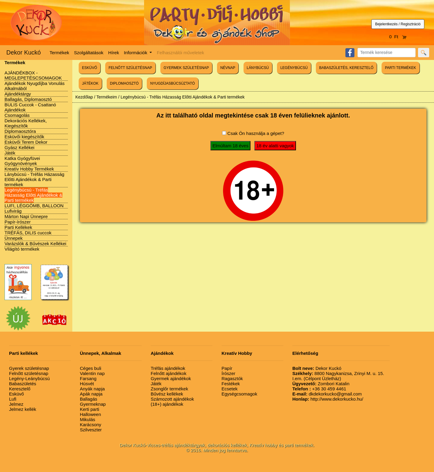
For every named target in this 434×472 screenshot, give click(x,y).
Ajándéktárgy (18, 93)
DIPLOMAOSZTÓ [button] (124, 83)
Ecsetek (229, 388)
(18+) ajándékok (167, 404)
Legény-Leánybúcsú (29, 378)
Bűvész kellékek (167, 393)
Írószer (228, 373)
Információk (136, 52)
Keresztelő (19, 388)
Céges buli (90, 368)
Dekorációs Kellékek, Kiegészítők (26, 123)
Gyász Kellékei (19, 147)
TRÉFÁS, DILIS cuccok (28, 232)
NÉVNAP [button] (227, 68)
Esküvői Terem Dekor (26, 142)
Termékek (59, 52)
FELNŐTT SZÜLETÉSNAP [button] (130, 68)
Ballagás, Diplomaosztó (28, 99)
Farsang (88, 378)
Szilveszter (91, 429)
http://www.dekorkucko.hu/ (327, 399)
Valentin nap (92, 373)
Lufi (12, 399)
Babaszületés (22, 383)
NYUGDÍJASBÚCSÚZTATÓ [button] (172, 83)
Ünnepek (14, 238)
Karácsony (90, 424)
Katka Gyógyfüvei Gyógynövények (22, 161)
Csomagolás (17, 115)
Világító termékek (22, 249)
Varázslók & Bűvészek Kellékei (35, 243)
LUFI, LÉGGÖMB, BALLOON (34, 205)
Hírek (113, 52)
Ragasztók (232, 378)
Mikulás (87, 419)
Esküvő (16, 393)
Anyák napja (92, 388)
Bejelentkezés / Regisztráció (398, 24)
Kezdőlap (84, 97)
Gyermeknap (93, 404)
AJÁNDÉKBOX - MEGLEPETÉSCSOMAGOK (33, 75)
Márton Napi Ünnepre (26, 216)
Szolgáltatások (89, 52)
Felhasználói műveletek (180, 52)
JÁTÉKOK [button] (90, 83)
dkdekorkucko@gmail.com (327, 393)
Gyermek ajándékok (171, 378)
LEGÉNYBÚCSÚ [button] (294, 68)
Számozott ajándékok (172, 399)
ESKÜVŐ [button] (89, 68)
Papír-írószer (18, 221)
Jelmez (16, 404)
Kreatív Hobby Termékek (29, 168)
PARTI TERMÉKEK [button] (400, 68)
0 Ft (398, 36)
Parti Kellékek (18, 227)
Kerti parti (89, 409)
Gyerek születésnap (29, 368)
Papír (227, 368)
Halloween (90, 414)
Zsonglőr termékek (169, 388)
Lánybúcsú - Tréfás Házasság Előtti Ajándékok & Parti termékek (34, 179)
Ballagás (88, 399)
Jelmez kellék (22, 409)
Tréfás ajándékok (168, 368)
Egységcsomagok (239, 393)
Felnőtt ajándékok (168, 373)
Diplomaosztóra (20, 131)
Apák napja (91, 393)
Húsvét (87, 383)
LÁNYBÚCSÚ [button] (258, 68)
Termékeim (106, 97)
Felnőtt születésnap (28, 373)
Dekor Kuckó (23, 52)
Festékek (231, 383)
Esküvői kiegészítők (24, 136)
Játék (10, 152)
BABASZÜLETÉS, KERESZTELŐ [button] (346, 68)
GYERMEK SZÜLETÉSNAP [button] (186, 68)
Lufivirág (13, 211)
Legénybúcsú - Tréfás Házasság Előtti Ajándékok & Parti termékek (33, 195)
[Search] (386, 52)
